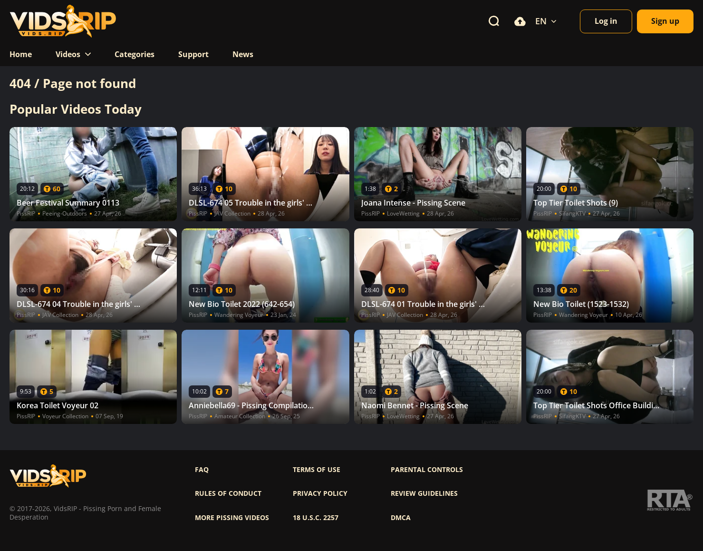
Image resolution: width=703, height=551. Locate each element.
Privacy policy (320, 493)
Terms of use (316, 469)
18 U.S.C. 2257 (315, 517)
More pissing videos (232, 517)
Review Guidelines (424, 493)
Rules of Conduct (228, 493)
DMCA (401, 517)
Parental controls (427, 469)
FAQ (202, 469)
